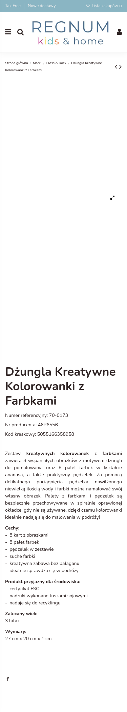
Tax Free (13, 5)
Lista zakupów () (103, 5)
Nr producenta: (21, 425)
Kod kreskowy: (20, 434)
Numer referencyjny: (26, 415)
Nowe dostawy (42, 5)
